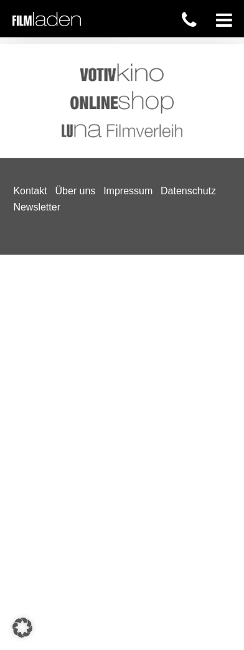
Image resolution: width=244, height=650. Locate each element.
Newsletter (36, 73)
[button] (22, 627)
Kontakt (30, 58)
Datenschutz (188, 58)
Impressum (127, 58)
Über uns (75, 58)
